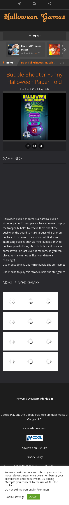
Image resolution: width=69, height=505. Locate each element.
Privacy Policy (34, 457)
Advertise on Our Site (34, 448)
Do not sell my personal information (27, 489)
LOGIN (19, 3)
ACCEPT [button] (33, 496)
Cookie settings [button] (15, 496)
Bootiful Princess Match (37, 62)
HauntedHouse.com (34, 428)
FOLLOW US (49, 3)
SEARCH (34, 3)
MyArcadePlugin (42, 398)
